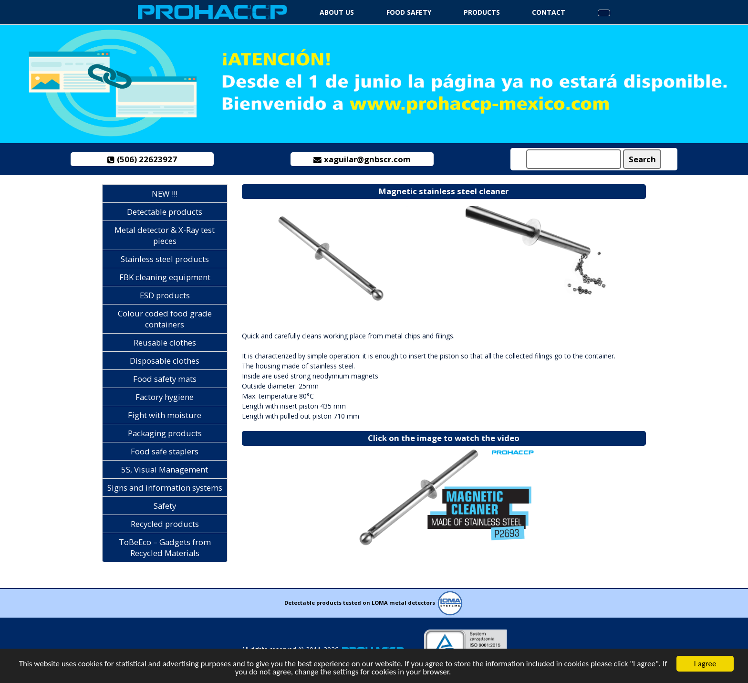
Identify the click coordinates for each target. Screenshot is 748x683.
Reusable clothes (165, 342)
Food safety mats (165, 378)
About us (337, 12)
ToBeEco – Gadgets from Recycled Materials (165, 547)
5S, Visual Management (164, 469)
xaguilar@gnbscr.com (362, 159)
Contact (548, 12)
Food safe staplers (164, 451)
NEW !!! (164, 193)
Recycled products (165, 523)
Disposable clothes (164, 360)
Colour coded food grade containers (165, 319)
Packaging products (165, 433)
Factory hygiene (164, 396)
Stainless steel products (165, 258)
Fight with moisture (164, 415)
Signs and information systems (164, 487)
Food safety (408, 12)
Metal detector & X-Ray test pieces (164, 235)
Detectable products (164, 211)
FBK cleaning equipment (164, 277)
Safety (165, 505)
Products (482, 12)
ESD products (165, 295)
